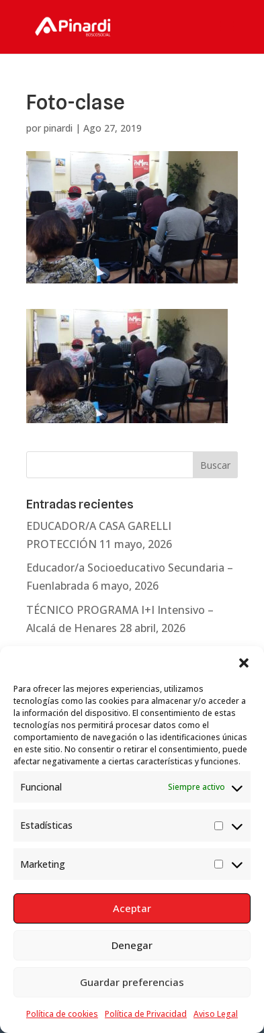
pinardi (58, 128)
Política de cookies (62, 1014)
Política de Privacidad (146, 1014)
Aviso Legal (215, 1014)
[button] (244, 663)
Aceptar (132, 908)
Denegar (132, 945)
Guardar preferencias (132, 982)
